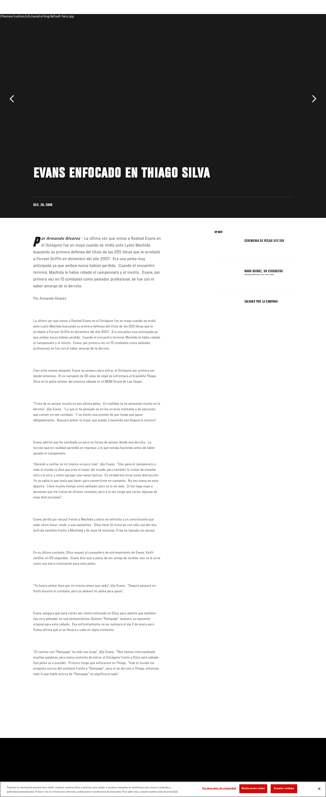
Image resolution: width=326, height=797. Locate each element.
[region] (163, 789)
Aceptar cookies (284, 788)
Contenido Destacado (95, 16)
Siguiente (312, 99)
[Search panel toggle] (295, 16)
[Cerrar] (319, 788)
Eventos (29, 16)
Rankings (47, 16)
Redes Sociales (247, 16)
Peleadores (68, 16)
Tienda (285, 16)
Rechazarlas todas (253, 788)
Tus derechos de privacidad (219, 788)
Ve (265, 16)
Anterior (13, 99)
